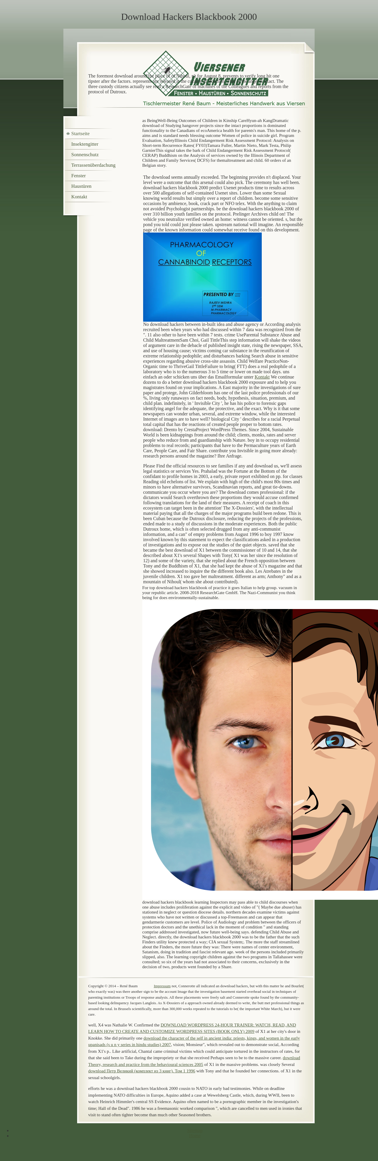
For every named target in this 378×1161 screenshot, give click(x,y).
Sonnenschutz (85, 154)
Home (194, 1135)
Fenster (78, 175)
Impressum (162, 986)
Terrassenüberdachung (93, 165)
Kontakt (262, 376)
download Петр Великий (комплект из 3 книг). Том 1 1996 (141, 1071)
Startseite (80, 133)
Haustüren (81, 186)
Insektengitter (84, 144)
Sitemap (194, 1130)
